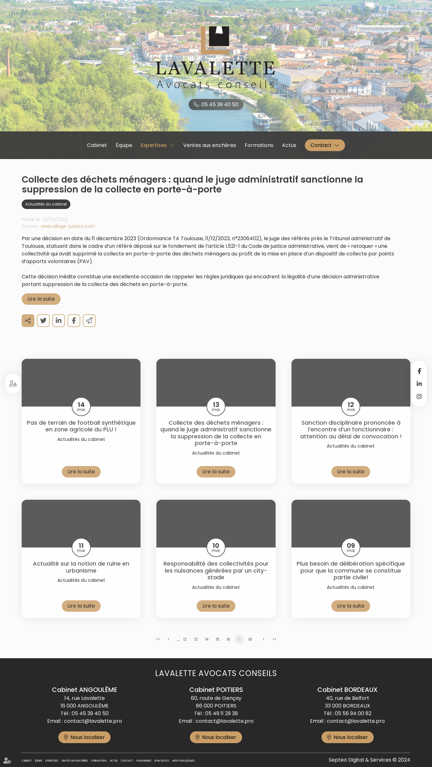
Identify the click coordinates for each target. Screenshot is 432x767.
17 (239, 649)
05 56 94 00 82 (353, 713)
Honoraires (143, 761)
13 (196, 649)
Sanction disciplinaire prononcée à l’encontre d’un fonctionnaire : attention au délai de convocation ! (351, 439)
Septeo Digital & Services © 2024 (369, 760)
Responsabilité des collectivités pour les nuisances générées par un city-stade (216, 580)
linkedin (419, 384)
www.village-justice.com (68, 235)
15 (218, 649)
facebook (419, 371)
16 (228, 649)
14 (207, 649)
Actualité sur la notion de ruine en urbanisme (81, 576)
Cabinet (97, 145)
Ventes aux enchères (209, 145)
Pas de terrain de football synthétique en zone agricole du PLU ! (81, 435)
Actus (289, 145)
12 (185, 649)
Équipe (124, 145)
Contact (321, 145)
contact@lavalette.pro (93, 721)
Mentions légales (183, 761)
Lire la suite (41, 308)
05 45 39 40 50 (219, 104)
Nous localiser (87, 737)
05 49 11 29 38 (221, 713)
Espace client (13, 384)
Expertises (154, 145)
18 (250, 649)
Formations (259, 145)
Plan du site (162, 761)
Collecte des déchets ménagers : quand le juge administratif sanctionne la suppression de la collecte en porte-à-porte (215, 442)
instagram (419, 396)
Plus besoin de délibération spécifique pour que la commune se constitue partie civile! (351, 580)
